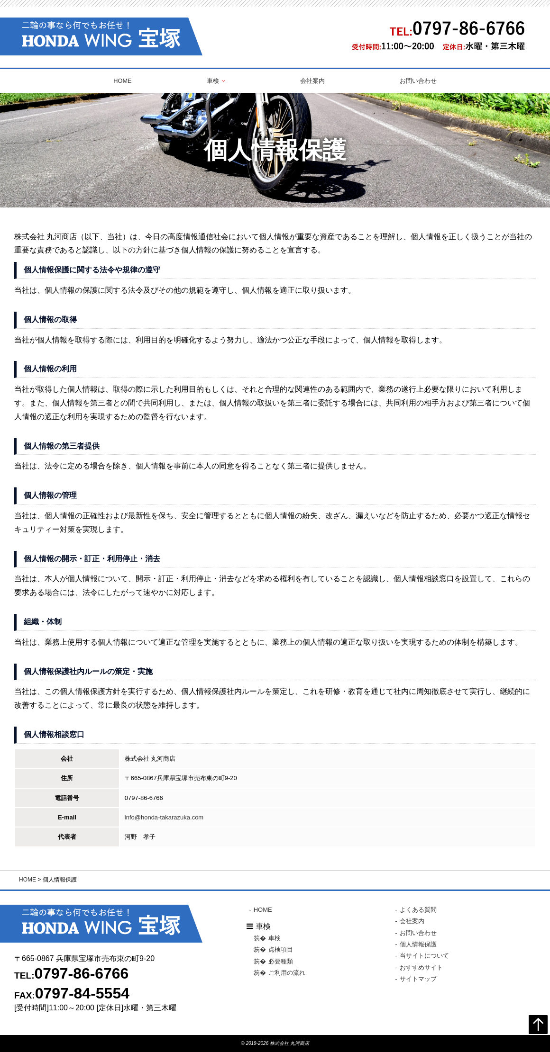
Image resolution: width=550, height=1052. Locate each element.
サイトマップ (418, 978)
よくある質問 (418, 909)
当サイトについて (424, 955)
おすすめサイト (421, 967)
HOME (122, 80)
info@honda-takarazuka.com (164, 817)
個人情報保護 (418, 943)
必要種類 (280, 960)
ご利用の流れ (286, 972)
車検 (274, 938)
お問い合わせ (418, 80)
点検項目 (280, 949)
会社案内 (312, 80)
